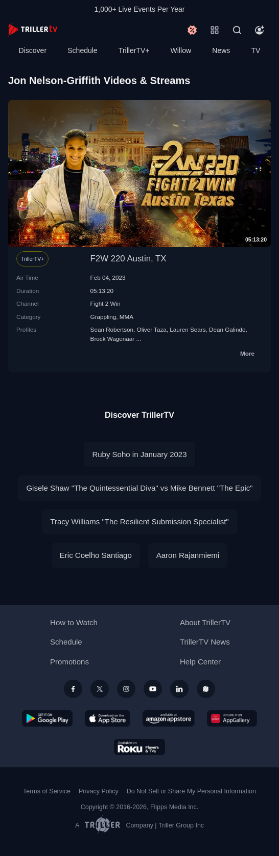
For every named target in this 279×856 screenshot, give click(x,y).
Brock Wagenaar (112, 338)
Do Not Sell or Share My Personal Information (191, 791)
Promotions (69, 661)
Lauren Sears (187, 329)
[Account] (259, 30)
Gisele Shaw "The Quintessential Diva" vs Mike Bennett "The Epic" (139, 488)
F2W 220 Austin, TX (128, 258)
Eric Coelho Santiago (96, 555)
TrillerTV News (205, 641)
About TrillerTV (205, 622)
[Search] (237, 30)
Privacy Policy (99, 791)
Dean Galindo (227, 329)
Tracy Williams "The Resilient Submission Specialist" (139, 521)
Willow (181, 50)
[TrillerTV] (32, 29)
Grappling (103, 316)
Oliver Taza (152, 329)
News (221, 50)
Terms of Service (47, 791)
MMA (126, 316)
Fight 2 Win (105, 303)
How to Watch (74, 622)
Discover (32, 50)
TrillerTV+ (134, 50)
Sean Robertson (111, 329)
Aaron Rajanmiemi (187, 555)
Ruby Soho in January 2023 (139, 454)
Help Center (200, 661)
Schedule (82, 50)
